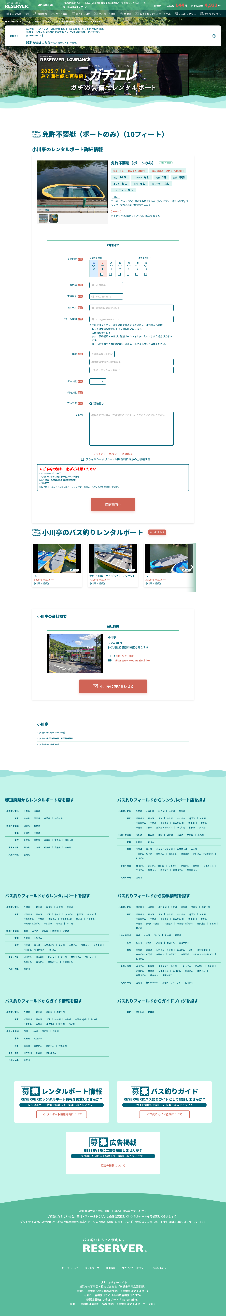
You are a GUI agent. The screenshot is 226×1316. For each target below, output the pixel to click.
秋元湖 (161, 811)
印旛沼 (139, 827)
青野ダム (160, 854)
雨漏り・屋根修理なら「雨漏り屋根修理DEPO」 (113, 1295)
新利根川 (140, 818)
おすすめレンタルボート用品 (153, 13)
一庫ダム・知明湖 (144, 854)
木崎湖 (190, 835)
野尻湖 (200, 835)
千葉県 (47, 818)
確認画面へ (113, 504)
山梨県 (27, 826)
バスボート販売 (104, 13)
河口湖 (180, 835)
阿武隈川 (140, 907)
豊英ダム (164, 823)
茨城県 (27, 818)
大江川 (149, 943)
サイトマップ (92, 1268)
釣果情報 (40, 13)
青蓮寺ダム (184, 943)
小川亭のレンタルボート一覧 (52, 732)
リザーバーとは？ (68, 1268)
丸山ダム (187, 966)
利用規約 (127, 454)
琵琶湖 (139, 849)
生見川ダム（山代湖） (168, 966)
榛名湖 (203, 818)
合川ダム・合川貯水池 (203, 854)
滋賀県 (27, 840)
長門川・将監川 (153, 923)
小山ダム (181, 818)
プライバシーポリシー (106, 454)
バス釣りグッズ (185, 13)
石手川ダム (208, 866)
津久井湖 (181, 827)
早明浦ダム (192, 870)
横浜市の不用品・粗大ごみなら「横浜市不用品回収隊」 (113, 1286)
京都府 (37, 840)
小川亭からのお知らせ (49, 744)
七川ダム (140, 858)
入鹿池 (139, 842)
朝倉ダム (154, 975)
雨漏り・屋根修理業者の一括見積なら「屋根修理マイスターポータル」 (113, 1304)
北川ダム (189, 983)
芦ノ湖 (202, 827)
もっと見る (156, 532)
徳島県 (47, 847)
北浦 (160, 818)
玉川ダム (140, 870)
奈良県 (57, 840)
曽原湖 (182, 811)
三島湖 (153, 823)
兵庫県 (47, 840)
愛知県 (27, 833)
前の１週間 (97, 257)
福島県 (37, 811)
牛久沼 (170, 818)
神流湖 (192, 818)
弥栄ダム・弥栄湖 (156, 866)
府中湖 (210, 966)
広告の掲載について (113, 1165)
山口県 (37, 847)
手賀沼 (149, 827)
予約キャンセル (210, 13)
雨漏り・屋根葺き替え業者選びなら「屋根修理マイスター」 (113, 1291)
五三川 (139, 943)
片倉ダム (203, 823)
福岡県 (27, 855)
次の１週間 (143, 257)
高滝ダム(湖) (178, 823)
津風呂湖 (185, 854)
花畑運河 (168, 923)
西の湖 (149, 849)
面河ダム (164, 870)
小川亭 (42, 724)
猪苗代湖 (206, 907)
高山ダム (181, 950)
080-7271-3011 (125, 656)
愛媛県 (57, 847)
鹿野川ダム (178, 870)
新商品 (125, 13)
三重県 (37, 833)
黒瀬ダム (152, 870)
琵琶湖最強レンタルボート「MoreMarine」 (113, 1299)
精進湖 (139, 835)
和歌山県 (69, 840)
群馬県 (37, 818)
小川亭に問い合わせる (113, 686)
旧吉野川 (172, 866)
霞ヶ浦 (151, 818)
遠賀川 (139, 877)
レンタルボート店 (17, 13)
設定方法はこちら (38, 42)
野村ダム (185, 866)
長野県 (37, 826)
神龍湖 (151, 966)
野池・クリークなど (171, 983)
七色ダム (150, 842)
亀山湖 (191, 823)
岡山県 (27, 847)
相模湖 (192, 827)
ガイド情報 (59, 13)
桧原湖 (172, 811)
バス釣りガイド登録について (164, 1114)
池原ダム (172, 854)
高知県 (68, 847)
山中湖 (170, 835)
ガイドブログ (80, 13)
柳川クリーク (152, 983)
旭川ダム (140, 866)
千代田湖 (150, 835)
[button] (191, 567)
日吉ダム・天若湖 (164, 849)
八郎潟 (139, 811)
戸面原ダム (141, 823)
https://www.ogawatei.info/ (132, 660)
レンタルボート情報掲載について (61, 1114)
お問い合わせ (159, 1268)
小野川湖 (150, 811)
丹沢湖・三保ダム (164, 827)
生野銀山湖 (182, 849)
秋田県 (27, 811)
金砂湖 (196, 866)
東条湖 (194, 849)
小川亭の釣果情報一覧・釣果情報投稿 (56, 738)
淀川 (191, 950)
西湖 (160, 835)
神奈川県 (44, 5)
